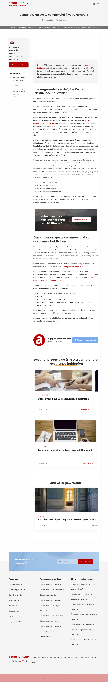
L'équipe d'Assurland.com (59, 338)
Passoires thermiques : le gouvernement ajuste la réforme (69, 519)
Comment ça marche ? (17, 590)
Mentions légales (38, 657)
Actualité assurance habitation (48, 28)
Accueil (12, 28)
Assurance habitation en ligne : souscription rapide (65, 450)
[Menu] (98, 4)
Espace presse (14, 611)
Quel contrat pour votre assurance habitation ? (64, 398)
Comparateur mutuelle (48, 595)
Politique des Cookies (71, 657)
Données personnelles (54, 657)
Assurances (13, 606)
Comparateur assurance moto (50, 600)
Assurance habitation (26, 28)
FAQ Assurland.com (16, 622)
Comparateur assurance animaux (51, 616)
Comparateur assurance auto (50, 584)
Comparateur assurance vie (49, 621)
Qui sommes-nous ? (16, 584)
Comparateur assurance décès (50, 626)
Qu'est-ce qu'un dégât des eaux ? (83, 624)
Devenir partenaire (15, 595)
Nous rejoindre (14, 600)
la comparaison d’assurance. (73, 267)
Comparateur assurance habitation (52, 590)
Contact (11, 616)
